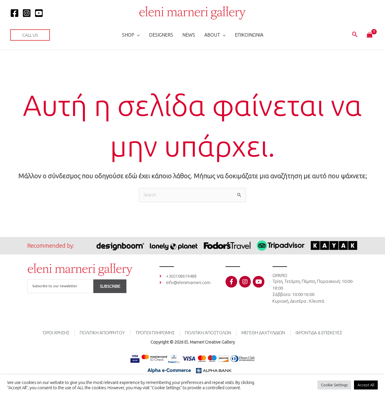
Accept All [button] (365, 385)
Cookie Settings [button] (334, 385)
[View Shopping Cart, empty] (369, 35)
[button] (30, 35)
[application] (137, 34)
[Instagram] (26, 13)
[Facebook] (14, 13)
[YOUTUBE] (38, 13)
